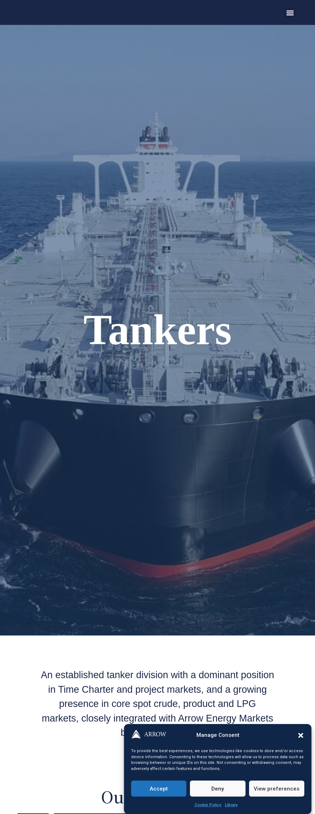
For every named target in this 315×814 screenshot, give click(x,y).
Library (231, 805)
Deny (217, 789)
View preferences (276, 789)
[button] (300, 735)
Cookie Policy (208, 805)
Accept (159, 789)
